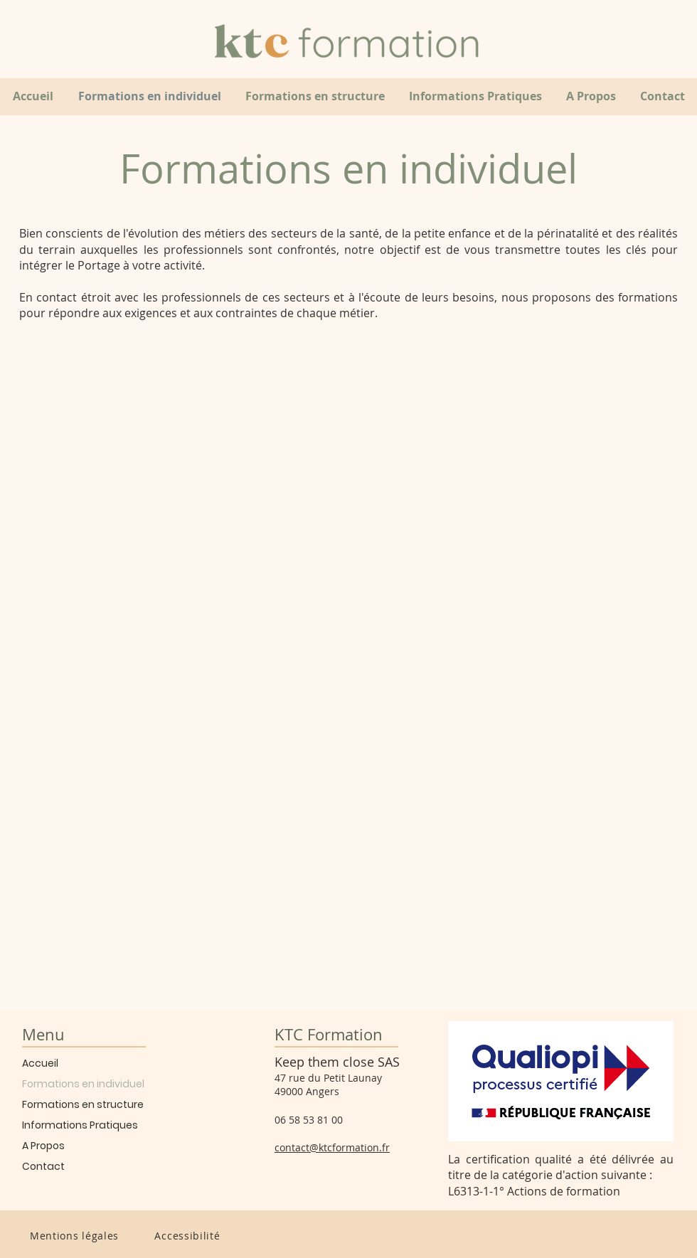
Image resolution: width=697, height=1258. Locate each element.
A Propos (43, 1146)
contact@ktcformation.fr (332, 1147)
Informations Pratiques (80, 1125)
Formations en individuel (83, 1084)
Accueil (40, 1063)
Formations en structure (83, 1104)
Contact (43, 1166)
